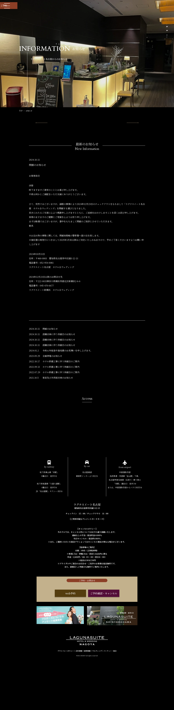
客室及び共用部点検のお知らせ (58, 404)
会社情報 (79, 701)
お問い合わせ (128, 5)
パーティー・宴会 (110, 701)
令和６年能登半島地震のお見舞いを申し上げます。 (67, 377)
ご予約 (157, 5)
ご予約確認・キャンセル (103, 647)
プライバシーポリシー (66, 701)
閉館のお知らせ (50, 355)
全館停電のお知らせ (52, 382)
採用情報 (87, 701)
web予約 (70, 647)
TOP (20, 111)
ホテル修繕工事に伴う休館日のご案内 (61, 388)
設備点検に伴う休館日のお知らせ (59, 361)
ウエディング (97, 701)
